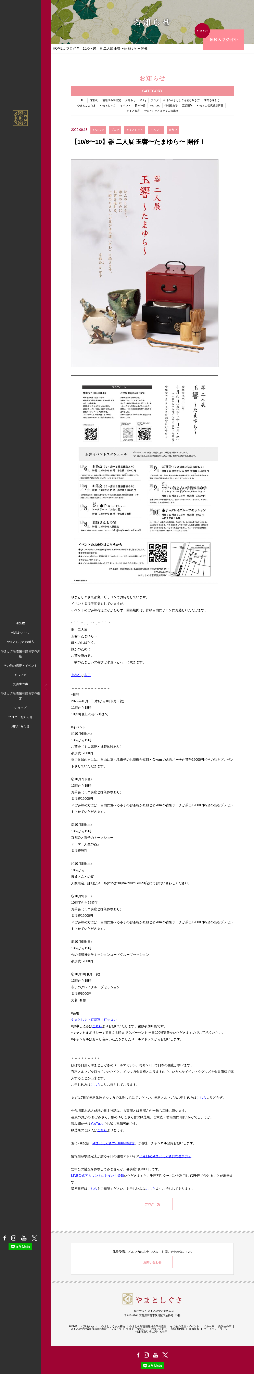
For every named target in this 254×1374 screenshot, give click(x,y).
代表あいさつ (20, 632)
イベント (125, 105)
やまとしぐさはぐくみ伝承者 (161, 110)
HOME (20, 623)
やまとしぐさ (108, 105)
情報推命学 (171, 105)
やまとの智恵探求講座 (210, 105)
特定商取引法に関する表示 (151, 1331)
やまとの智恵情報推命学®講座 (20, 653)
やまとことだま (86, 105)
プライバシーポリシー (217, 1329)
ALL (83, 100)
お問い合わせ (20, 726)
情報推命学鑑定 (111, 100)
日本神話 (140, 105)
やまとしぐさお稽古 (20, 642)
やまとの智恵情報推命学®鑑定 (20, 695)
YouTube (155, 105)
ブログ (71, 48)
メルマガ (20, 674)
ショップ (20, 707)
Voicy (143, 100)
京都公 (94, 100)
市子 (87, 675)
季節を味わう (212, 100)
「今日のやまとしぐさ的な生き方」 (165, 1156)
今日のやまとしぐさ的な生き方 (181, 100)
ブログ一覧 (152, 1204)
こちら (97, 1026)
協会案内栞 (178, 1329)
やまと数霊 (133, 110)
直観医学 (187, 105)
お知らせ (130, 100)
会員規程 (194, 1329)
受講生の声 (20, 684)
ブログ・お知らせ (20, 717)
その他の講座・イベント (20, 665)
